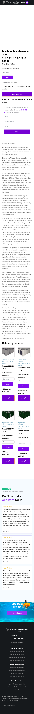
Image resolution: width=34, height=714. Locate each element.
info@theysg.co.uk (16, 642)
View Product (8, 398)
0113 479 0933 (17, 638)
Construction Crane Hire (17, 690)
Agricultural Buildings (17, 676)
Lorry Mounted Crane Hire (17, 684)
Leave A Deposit (17, 94)
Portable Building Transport (17, 687)
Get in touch (17, 613)
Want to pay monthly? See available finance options (17, 101)
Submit (17, 131)
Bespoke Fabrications (17, 667)
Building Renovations (17, 651)
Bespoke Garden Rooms (17, 657)
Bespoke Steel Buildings (17, 670)
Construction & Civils (17, 654)
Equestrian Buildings (17, 673)
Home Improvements (17, 660)
